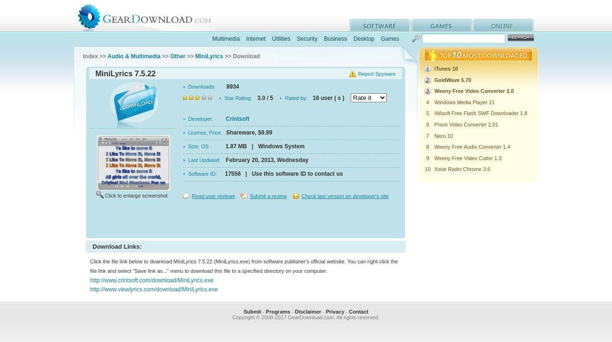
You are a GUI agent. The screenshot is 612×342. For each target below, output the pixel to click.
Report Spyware (377, 74)
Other (178, 56)
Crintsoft (237, 119)
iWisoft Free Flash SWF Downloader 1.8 (481, 113)
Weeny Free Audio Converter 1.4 (472, 147)
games (441, 25)
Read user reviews (213, 196)
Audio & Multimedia (133, 56)
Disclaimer (308, 312)
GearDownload (151, 16)
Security (307, 39)
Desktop (364, 39)
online (503, 25)
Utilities (281, 39)
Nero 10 (444, 136)
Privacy (335, 312)
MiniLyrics (209, 56)
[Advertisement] (245, 220)
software (380, 25)
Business (335, 39)
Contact (358, 312)
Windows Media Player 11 (465, 102)
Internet (256, 39)
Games (390, 39)
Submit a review (268, 196)
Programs (278, 312)
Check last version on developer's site (345, 196)
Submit (252, 312)
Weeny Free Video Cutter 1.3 (468, 158)
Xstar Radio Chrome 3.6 (462, 169)
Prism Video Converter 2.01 (466, 124)
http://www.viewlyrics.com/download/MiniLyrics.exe (154, 289)
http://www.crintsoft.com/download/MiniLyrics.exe (151, 280)
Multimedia (226, 39)
